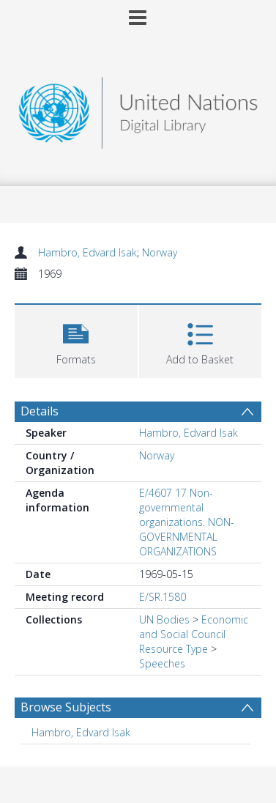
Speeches (162, 663)
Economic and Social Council (193, 627)
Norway (159, 252)
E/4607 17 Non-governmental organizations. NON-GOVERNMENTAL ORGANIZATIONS (186, 522)
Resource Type (173, 649)
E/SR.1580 (162, 597)
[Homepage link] (138, 109)
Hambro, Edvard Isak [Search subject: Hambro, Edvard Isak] (80, 732)
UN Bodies (164, 619)
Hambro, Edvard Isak (87, 252)
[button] (76, 339)
